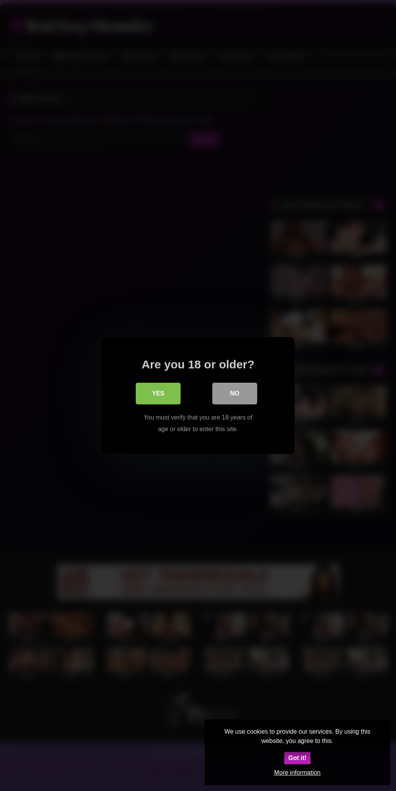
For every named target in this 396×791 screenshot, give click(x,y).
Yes (158, 393)
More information (297, 772)
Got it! (297, 758)
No (234, 393)
